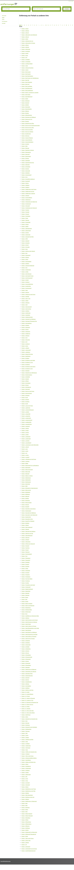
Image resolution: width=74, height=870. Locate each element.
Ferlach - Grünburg (25, 282)
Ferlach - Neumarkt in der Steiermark (29, 515)
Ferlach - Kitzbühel (25, 370)
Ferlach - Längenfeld (25, 414)
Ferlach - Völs (24, 776)
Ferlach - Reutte (24, 601)
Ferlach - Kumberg (25, 401)
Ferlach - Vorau (24, 780)
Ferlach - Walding (25, 793)
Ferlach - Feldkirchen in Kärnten (28, 193)
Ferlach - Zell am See (25, 840)
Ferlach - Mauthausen (26, 482)
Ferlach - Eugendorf (25, 181)
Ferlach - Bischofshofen (26, 109)
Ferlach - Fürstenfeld (25, 222)
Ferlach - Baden (24, 98)
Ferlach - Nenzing (25, 504)
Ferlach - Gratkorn (25, 263)
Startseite (4, 15)
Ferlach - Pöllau (24, 568)
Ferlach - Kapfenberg (25, 356)
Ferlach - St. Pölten (25, 706)
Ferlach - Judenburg (25, 352)
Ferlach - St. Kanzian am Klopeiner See (29, 702)
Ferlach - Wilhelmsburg (26, 824)
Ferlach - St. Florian (25, 696)
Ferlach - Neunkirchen (26, 517)
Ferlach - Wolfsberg (25, 828)
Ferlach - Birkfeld (25, 105)
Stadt (3, 17)
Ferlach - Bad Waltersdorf (26, 96)
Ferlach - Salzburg (25, 618)
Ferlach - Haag (24, 290)
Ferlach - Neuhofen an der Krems (28, 508)
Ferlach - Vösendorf (25, 784)
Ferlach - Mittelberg (25, 494)
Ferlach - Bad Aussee (26, 72)
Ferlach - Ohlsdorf (25, 539)
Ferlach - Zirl (24, 844)
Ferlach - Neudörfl (25, 506)
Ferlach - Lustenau (25, 461)
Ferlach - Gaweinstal (25, 234)
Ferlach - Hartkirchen (25, 313)
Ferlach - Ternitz (24, 735)
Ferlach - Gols (24, 253)
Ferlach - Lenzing (25, 432)
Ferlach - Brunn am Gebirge (27, 131)
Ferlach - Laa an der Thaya (27, 405)
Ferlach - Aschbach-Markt (26, 63)
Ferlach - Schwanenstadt (26, 657)
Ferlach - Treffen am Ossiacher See (29, 751)
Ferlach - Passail (25, 550)
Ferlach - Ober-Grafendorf (26, 527)
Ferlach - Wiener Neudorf (26, 813)
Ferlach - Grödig (24, 271)
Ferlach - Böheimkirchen (26, 115)
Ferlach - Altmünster (25, 49)
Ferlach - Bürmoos (25, 135)
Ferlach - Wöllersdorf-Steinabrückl (28, 834)
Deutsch (70, 1)
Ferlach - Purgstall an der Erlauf (28, 585)
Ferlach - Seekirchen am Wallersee (28, 669)
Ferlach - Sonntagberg (26, 686)
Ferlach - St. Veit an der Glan (27, 710)
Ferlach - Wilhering (25, 826)
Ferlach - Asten (24, 65)
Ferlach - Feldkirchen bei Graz (27, 191)
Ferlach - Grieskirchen (26, 269)
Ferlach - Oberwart (25, 537)
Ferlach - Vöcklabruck (26, 766)
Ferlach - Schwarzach (26, 659)
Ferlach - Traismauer (25, 747)
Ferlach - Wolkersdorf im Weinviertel (29, 832)
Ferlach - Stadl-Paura (25, 714)
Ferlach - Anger (24, 55)
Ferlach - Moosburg (25, 500)
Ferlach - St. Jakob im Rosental (28, 698)
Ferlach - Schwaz (25, 661)
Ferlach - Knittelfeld (25, 376)
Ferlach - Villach (24, 764)
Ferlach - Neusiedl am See (27, 519)
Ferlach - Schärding (25, 642)
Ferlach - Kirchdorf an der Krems (28, 366)
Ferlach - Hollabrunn (25, 333)
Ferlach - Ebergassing (26, 152)
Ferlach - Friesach (25, 214)
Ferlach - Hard (24, 304)
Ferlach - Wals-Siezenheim (27, 795)
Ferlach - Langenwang (26, 418)
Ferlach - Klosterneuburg (26, 374)
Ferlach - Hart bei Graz (26, 308)
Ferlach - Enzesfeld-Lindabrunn (28, 179)
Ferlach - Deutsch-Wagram (27, 137)
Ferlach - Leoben (25, 434)
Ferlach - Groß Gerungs (26, 273)
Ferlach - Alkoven (25, 37)
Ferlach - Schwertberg (26, 665)
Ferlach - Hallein (24, 300)
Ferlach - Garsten (25, 232)
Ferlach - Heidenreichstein (27, 317)
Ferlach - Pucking (25, 583)
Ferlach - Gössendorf (25, 255)
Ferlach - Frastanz (25, 210)
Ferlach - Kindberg (25, 358)
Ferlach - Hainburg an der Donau (28, 294)
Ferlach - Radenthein (25, 591)
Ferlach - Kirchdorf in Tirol (27, 368)
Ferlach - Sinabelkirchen (26, 681)
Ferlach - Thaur (24, 741)
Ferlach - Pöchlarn (25, 566)
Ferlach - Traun (24, 749)
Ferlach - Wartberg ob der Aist (27, 797)
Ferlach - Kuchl (24, 397)
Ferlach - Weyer (24, 809)
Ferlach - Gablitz (24, 226)
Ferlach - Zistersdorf (25, 846)
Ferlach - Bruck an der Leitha (27, 127)
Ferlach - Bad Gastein (26, 74)
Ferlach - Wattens (25, 799)
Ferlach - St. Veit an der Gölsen (28, 712)
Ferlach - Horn (24, 337)
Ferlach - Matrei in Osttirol (27, 475)
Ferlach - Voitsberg (25, 770)
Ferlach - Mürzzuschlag (26, 502)
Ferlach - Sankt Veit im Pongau (28, 638)
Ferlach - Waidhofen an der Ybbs (28, 791)
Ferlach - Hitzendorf (25, 327)
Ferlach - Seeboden (25, 667)
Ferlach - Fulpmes (25, 220)
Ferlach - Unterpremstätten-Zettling (29, 758)
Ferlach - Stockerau (25, 725)
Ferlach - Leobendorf (25, 436)
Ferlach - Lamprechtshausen (27, 409)
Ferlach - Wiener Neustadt (27, 815)
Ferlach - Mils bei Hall (26, 490)
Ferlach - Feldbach (25, 185)
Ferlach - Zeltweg (25, 842)
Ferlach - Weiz (24, 803)
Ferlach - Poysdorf (25, 572)
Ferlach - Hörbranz (25, 335)
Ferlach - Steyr (24, 721)
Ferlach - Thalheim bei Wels (27, 739)
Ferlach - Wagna (24, 787)
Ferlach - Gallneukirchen (26, 228)
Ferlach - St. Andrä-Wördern (27, 694)
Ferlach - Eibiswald (25, 164)
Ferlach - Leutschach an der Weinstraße (29, 444)
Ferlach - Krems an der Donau (27, 391)
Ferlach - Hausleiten (25, 315)
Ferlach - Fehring (25, 183)
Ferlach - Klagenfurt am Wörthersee (29, 372)
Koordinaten (4, 21)
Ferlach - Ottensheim (25, 541)
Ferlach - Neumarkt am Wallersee (28, 512)
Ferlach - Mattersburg (26, 477)
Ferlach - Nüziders (25, 523)
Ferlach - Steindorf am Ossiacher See (29, 719)
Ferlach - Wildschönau (26, 822)
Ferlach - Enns (24, 177)
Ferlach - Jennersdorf (26, 350)
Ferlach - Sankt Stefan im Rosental (28, 636)
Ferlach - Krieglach (25, 395)
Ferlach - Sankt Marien (26, 630)
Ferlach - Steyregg (25, 723)
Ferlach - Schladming (26, 648)
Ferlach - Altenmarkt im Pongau (28, 43)
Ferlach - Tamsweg (25, 731)
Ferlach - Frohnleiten (25, 216)
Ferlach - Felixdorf (25, 195)
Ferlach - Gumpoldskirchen (27, 284)
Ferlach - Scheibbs (25, 646)
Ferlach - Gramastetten (26, 261)
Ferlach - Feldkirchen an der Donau (28, 189)
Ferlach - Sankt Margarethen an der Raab (30, 628)
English (72, 1)
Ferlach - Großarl (25, 280)
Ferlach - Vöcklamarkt (26, 768)
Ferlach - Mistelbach (25, 492)
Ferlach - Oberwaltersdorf (26, 535)
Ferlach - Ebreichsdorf (26, 156)
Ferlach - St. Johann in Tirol (27, 700)
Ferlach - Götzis (24, 259)
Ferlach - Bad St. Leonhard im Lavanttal (29, 92)
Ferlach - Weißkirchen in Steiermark (29, 801)
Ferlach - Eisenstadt (25, 170)
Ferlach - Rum (24, 613)
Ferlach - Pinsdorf (25, 564)
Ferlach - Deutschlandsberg (27, 142)
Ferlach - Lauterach (25, 426)
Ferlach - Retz (24, 599)
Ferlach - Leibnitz (25, 428)
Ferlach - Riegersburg (26, 607)
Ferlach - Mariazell (25, 473)
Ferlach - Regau (24, 597)
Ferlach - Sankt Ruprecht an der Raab (29, 634)
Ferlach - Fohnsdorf (25, 205)
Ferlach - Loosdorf (25, 457)
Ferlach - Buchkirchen (26, 133)
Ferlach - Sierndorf (25, 677)
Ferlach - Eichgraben (25, 166)
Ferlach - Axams (24, 69)
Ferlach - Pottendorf (25, 570)
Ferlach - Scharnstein (26, 644)
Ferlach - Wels (24, 805)
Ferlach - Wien (24, 811)
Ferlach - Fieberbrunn (26, 199)
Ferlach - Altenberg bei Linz (27, 41)
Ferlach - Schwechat (25, 663)
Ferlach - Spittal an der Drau (27, 690)
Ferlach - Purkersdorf (25, 587)
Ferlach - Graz (24, 267)
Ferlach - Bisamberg (25, 107)
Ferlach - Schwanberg (26, 655)
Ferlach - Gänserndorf (26, 230)
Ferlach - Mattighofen (26, 480)
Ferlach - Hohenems (25, 331)
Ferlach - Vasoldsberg (26, 760)
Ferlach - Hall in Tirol (25, 298)
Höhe (3, 19)
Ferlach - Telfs (24, 733)
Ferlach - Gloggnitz (25, 243)
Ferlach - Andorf (24, 53)
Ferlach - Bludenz (25, 113)
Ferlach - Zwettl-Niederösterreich (28, 850)
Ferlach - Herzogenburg (26, 323)
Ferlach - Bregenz (25, 121)
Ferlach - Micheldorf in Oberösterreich (29, 488)
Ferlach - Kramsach (25, 389)
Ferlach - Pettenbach (25, 558)
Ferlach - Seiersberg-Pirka (26, 673)
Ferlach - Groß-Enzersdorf (26, 278)
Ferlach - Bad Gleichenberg (27, 76)
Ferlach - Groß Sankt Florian (27, 276)
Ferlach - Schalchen (25, 640)
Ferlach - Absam (24, 28)
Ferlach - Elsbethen (25, 173)
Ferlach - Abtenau (25, 30)
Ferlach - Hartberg (25, 311)
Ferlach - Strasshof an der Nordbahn (29, 727)
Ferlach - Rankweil (25, 595)
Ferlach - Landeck (25, 412)
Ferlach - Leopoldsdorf (26, 442)
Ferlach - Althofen (25, 47)
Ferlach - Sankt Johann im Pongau (28, 626)
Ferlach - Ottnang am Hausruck (28, 543)
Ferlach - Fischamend (26, 203)
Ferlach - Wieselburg (25, 817)
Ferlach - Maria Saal (25, 471)
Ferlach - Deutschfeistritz (26, 140)
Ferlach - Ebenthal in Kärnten (27, 150)
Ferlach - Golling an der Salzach (28, 251)
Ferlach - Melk (24, 486)
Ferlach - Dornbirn (25, 144)
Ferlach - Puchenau (25, 580)
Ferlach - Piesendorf (25, 560)
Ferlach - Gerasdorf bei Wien (27, 236)
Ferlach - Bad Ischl (25, 84)
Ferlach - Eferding (25, 158)
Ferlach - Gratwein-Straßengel (27, 265)
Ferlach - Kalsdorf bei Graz (27, 354)
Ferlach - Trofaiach (25, 754)
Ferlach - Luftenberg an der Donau (28, 459)
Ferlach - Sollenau (25, 683)
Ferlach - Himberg (25, 325)
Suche (66, 9)
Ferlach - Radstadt (25, 593)
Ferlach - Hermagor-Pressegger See (29, 321)
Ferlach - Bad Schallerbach (27, 90)
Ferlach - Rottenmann (26, 611)
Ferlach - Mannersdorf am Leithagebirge (30, 465)
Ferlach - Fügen (24, 218)
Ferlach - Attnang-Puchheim (27, 67)
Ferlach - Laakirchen (25, 407)
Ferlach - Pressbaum (25, 576)
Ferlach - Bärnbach (25, 100)
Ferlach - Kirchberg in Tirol (27, 362)
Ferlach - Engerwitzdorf (26, 175)
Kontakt (3, 23)
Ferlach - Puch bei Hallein (26, 578)
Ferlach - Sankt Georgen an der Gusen (29, 620)
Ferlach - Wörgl (24, 836)
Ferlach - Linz (24, 453)
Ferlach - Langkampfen (26, 422)
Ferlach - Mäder (24, 463)
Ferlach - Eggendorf (25, 160)
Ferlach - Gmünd (25, 245)
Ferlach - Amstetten (25, 51)
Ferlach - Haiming (25, 292)
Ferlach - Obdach (25, 525)
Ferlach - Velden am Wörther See (28, 762)
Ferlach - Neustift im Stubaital (27, 521)
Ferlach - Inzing (24, 346)
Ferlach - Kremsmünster (26, 393)
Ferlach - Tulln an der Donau (27, 756)
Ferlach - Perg (24, 556)
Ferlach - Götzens (25, 257)
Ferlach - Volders (25, 772)
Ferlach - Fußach (25, 224)
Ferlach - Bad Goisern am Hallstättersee (30, 78)
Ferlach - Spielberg (25, 688)
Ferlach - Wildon (24, 819)
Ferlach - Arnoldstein (25, 61)
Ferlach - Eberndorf (25, 154)
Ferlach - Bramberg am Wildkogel (28, 117)
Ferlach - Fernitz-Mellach (26, 197)
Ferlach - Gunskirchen (26, 286)
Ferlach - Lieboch (25, 447)
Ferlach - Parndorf (25, 545)
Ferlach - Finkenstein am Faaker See (29, 201)
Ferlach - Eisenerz (25, 168)
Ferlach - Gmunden (25, 247)
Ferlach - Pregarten (25, 574)
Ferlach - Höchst (25, 329)
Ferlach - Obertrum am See (27, 533)
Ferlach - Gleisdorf (25, 240)
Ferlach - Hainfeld (25, 296)
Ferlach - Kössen (25, 385)
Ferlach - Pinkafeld (25, 562)
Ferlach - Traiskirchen (26, 745)
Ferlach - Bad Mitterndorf (26, 88)
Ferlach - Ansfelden (25, 59)
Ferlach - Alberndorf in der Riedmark (29, 34)
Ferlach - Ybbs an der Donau (27, 838)
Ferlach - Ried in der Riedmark (27, 605)
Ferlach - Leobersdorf (26, 438)
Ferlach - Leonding (25, 440)
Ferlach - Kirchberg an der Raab (28, 360)
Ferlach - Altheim (25, 45)
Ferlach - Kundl (24, 403)
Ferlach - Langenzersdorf (26, 420)
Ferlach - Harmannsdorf (26, 306)
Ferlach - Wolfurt (25, 830)
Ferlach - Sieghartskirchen (27, 675)
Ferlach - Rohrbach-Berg (26, 609)
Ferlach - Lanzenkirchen (26, 424)
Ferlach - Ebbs (24, 146)
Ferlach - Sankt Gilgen (26, 624)
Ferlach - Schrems (25, 651)
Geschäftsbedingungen (5, 861)
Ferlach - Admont (25, 32)
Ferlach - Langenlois (25, 416)
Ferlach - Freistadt (25, 212)
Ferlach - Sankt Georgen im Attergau (29, 622)
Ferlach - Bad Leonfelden (26, 86)
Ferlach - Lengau (25, 430)
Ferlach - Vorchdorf (25, 782)
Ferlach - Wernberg (25, 807)
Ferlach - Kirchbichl (25, 364)
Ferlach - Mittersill (25, 496)
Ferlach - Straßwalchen (26, 729)
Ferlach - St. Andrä (25, 692)
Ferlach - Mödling (25, 498)
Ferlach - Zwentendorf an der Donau (29, 848)
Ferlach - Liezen (24, 451)
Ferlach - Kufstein (25, 399)
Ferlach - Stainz (24, 716)
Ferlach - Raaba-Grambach (27, 589)
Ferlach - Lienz (24, 449)
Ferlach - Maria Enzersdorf (27, 469)
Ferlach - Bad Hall (25, 80)
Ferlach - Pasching (25, 548)
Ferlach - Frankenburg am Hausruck (29, 208)
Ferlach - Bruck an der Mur (27, 129)
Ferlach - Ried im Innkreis (26, 603)
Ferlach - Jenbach (25, 348)
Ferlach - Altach (24, 39)
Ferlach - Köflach (25, 381)
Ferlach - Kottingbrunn (26, 387)
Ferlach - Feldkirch (25, 187)
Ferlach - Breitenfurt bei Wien (27, 123)
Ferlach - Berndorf (25, 102)
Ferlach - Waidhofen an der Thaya (28, 789)
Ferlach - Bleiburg (25, 111)
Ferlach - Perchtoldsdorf (26, 554)
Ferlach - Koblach (25, 379)
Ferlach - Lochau (25, 455)
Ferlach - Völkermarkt (26, 774)
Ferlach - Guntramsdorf (26, 288)
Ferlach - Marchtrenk (25, 467)
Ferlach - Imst (24, 341)
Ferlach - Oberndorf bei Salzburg (28, 531)
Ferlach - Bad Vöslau (25, 94)
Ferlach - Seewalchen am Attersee (28, 671)
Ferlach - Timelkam (25, 743)
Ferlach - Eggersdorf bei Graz (27, 162)
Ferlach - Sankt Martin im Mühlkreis (29, 632)
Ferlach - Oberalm (25, 529)
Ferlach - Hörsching (25, 339)
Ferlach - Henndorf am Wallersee (28, 319)
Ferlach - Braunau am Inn (26, 119)
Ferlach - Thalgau (25, 737)
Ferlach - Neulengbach (26, 510)
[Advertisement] (9, 46)
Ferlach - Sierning (25, 679)
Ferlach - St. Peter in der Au (27, 704)
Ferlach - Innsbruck (25, 344)
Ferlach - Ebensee (25, 148)
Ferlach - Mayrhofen (25, 484)
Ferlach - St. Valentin (25, 708)
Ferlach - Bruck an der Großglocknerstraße (30, 125)
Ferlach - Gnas (24, 249)
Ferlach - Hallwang (25, 302)
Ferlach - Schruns (25, 653)
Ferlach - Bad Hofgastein (26, 82)
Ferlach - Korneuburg (25, 383)
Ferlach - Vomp (24, 778)
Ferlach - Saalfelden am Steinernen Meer (30, 616)
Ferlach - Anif (24, 57)
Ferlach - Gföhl (24, 238)
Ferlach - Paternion (25, 552)
